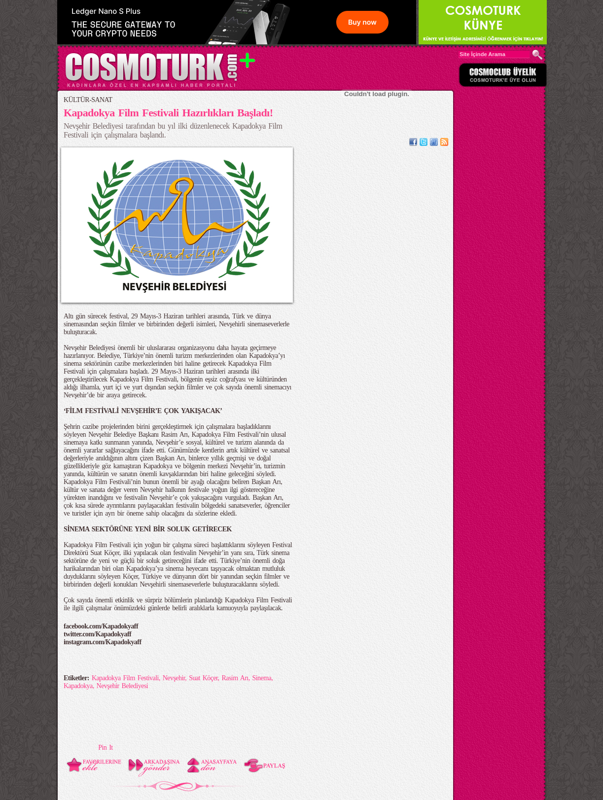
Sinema (262, 678)
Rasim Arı (234, 678)
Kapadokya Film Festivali (125, 678)
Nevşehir (174, 678)
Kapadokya (78, 686)
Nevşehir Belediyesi (122, 686)
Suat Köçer (203, 678)
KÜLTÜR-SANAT (88, 100)
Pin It (105, 747)
